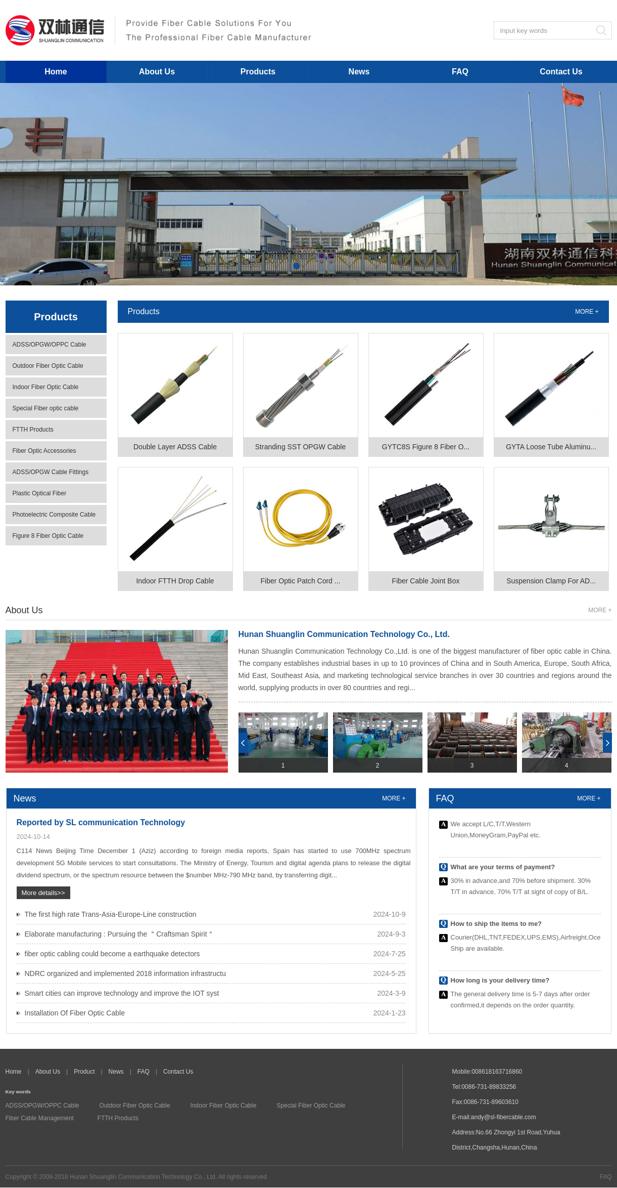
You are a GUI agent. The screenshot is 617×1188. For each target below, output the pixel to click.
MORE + (586, 311)
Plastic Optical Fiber (40, 493)
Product (84, 1071)
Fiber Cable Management (40, 1118)
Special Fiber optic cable (46, 408)
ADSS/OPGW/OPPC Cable (49, 344)
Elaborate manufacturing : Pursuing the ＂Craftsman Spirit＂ (119, 934)
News (359, 71)
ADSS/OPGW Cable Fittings (51, 472)
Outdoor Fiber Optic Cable (48, 365)
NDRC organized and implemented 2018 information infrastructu (125, 973)
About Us (157, 71)
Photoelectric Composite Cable (54, 514)
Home (55, 71)
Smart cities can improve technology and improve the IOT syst (122, 993)
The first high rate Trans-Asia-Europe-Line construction (111, 914)
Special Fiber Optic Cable (310, 1105)
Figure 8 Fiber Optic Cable (48, 535)
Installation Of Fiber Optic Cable (75, 1013)
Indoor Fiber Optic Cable (46, 387)
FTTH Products (33, 429)
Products (258, 71)
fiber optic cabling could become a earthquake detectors (112, 954)
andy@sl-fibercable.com (503, 1117)
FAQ (460, 71)
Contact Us (561, 71)
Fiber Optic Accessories (44, 450)
